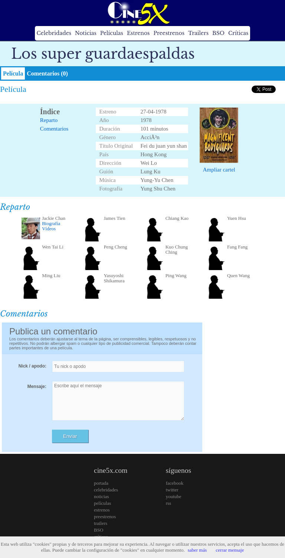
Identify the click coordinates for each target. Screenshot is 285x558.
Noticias (85, 33)
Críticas (238, 33)
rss (168, 503)
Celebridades (54, 33)
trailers (100, 523)
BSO (218, 33)
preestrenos (105, 516)
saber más (197, 550)
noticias (101, 496)
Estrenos (138, 33)
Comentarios (54, 129)
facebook (175, 483)
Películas (111, 33)
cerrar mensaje (230, 550)
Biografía (51, 223)
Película (13, 73)
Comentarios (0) (47, 73)
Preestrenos (168, 33)
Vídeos (49, 228)
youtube (173, 496)
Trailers (198, 33)
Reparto (49, 120)
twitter (172, 490)
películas (102, 503)
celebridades (106, 490)
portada (101, 483)
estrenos (102, 510)
